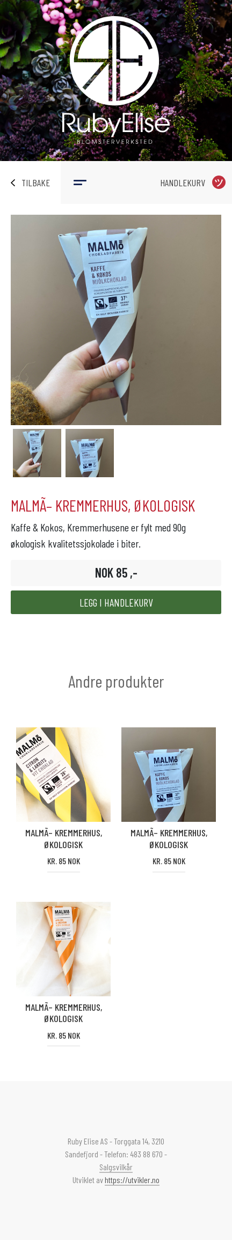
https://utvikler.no (132, 1180)
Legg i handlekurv (116, 602)
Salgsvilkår (116, 1167)
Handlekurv (182, 182)
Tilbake (35, 182)
